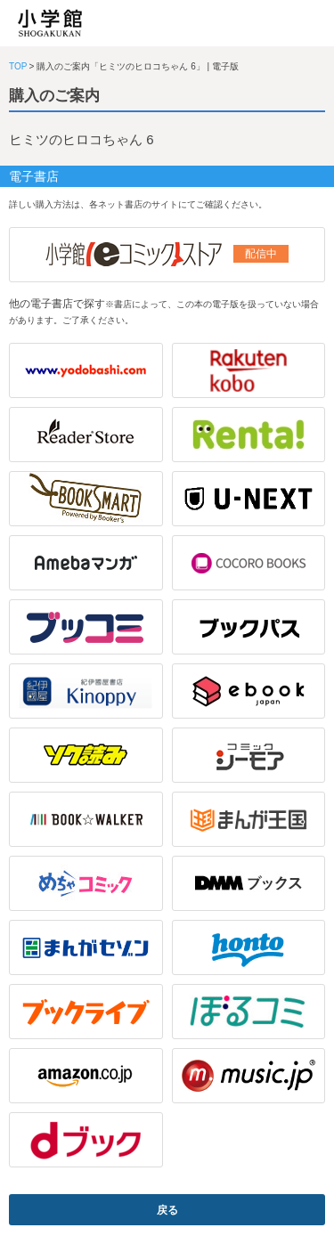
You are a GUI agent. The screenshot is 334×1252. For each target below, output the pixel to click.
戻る (167, 1210)
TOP (18, 66)
